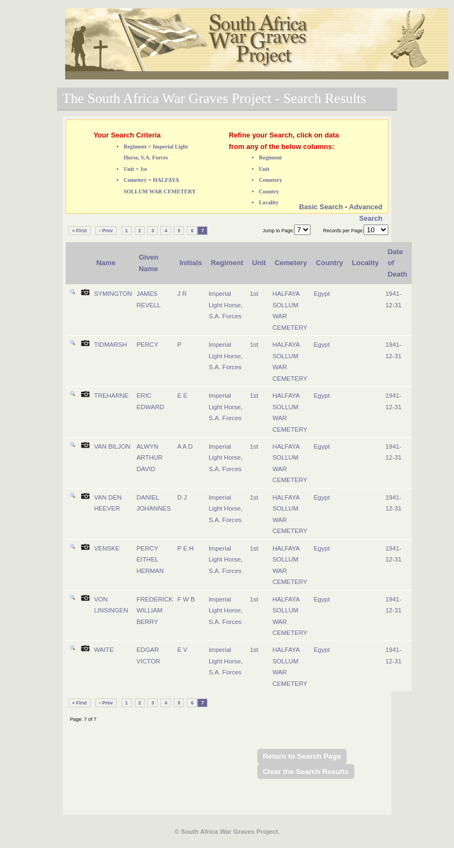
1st (254, 293)
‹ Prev (106, 230)
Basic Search (321, 207)
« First (79, 230)
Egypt (322, 293)
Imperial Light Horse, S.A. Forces (226, 304)
